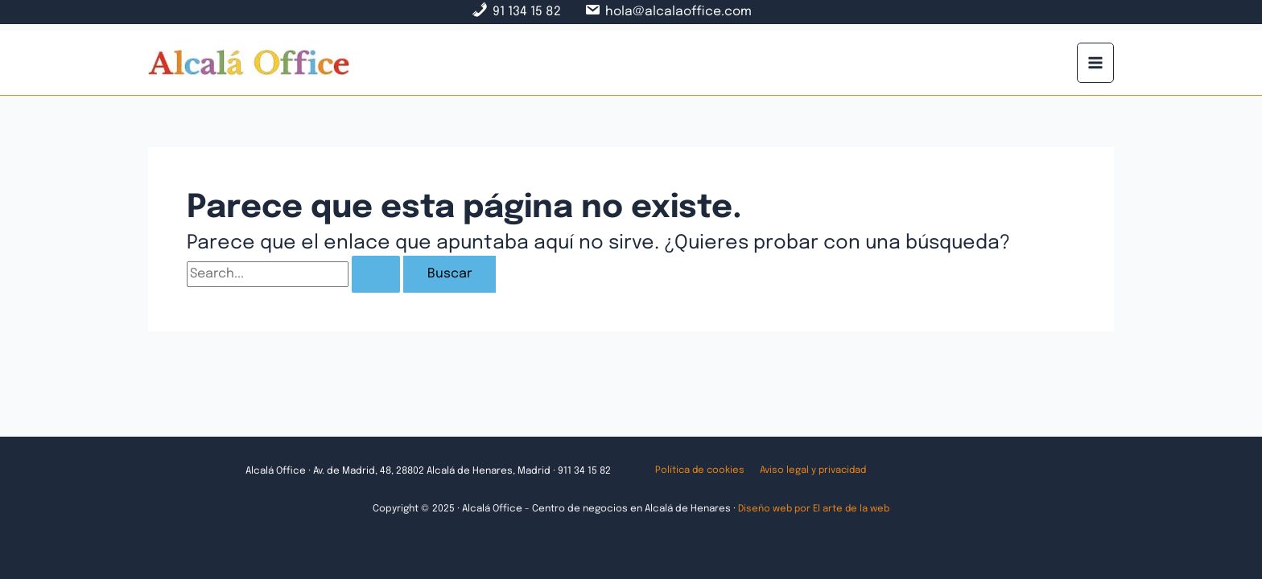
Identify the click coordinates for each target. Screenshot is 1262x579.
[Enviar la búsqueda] (376, 274)
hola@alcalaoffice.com (679, 11)
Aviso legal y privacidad (807, 471)
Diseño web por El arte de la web (814, 509)
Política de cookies (697, 471)
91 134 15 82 (525, 11)
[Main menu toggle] (1095, 62)
